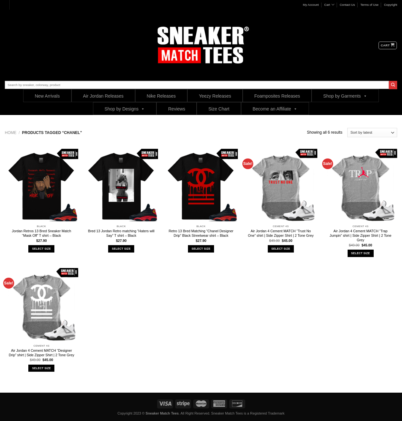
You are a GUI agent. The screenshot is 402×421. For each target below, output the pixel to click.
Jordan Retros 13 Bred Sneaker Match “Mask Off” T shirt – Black (41, 233)
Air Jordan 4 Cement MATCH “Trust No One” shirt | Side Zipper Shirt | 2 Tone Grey (280, 233)
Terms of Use (369, 4)
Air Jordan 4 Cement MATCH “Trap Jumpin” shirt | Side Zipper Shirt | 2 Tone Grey (360, 235)
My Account (311, 4)
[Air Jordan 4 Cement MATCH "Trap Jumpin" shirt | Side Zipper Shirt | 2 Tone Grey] (360, 185)
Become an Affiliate (275, 108)
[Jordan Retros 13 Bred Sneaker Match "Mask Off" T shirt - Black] (41, 185)
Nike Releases (161, 96)
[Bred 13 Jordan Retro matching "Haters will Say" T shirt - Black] (121, 185)
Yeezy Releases (215, 96)
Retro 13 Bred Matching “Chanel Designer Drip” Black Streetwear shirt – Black (201, 233)
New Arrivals (47, 96)
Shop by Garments (345, 96)
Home (10, 132)
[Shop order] (372, 132)
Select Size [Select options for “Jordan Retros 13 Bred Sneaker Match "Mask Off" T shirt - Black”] (41, 248)
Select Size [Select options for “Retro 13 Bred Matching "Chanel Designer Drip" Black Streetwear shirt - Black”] (201, 248)
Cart (329, 5)
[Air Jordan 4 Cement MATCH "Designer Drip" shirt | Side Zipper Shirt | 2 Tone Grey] (41, 304)
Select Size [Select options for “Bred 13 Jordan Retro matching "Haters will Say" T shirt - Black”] (121, 248)
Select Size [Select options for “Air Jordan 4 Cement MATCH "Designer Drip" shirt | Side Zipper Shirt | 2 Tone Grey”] (41, 368)
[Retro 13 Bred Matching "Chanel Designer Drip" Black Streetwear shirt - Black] (201, 185)
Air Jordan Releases (103, 96)
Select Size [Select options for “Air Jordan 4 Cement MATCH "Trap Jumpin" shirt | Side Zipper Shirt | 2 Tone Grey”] (360, 253)
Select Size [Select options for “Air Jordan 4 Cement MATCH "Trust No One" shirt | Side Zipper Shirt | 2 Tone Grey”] (280, 248)
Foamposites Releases (277, 96)
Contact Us (347, 4)
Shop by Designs (125, 108)
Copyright (390, 4)
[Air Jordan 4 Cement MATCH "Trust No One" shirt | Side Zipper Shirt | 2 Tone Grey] (280, 185)
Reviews (176, 108)
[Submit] (393, 85)
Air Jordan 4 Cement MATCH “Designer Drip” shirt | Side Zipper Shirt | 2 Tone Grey (41, 353)
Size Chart (218, 108)
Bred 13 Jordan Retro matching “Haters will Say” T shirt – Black (121, 233)
